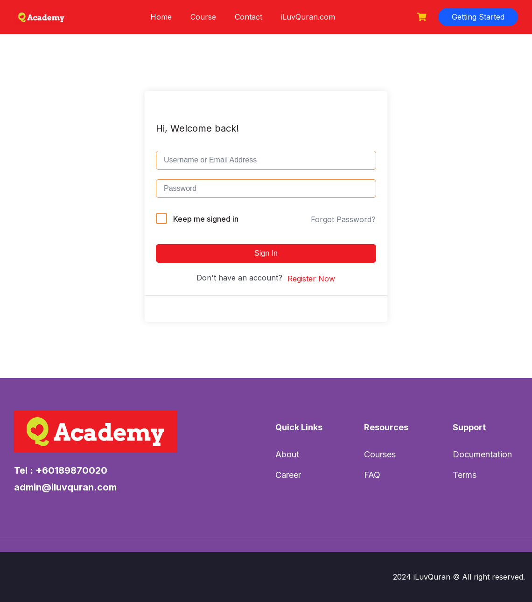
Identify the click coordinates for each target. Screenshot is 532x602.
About (287, 454)
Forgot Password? (343, 219)
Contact (248, 16)
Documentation (482, 454)
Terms (464, 475)
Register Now (311, 278)
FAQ (372, 475)
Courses (380, 454)
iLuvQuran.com (308, 16)
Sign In (266, 253)
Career (288, 475)
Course (203, 16)
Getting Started (478, 16)
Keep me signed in (205, 219)
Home (161, 16)
